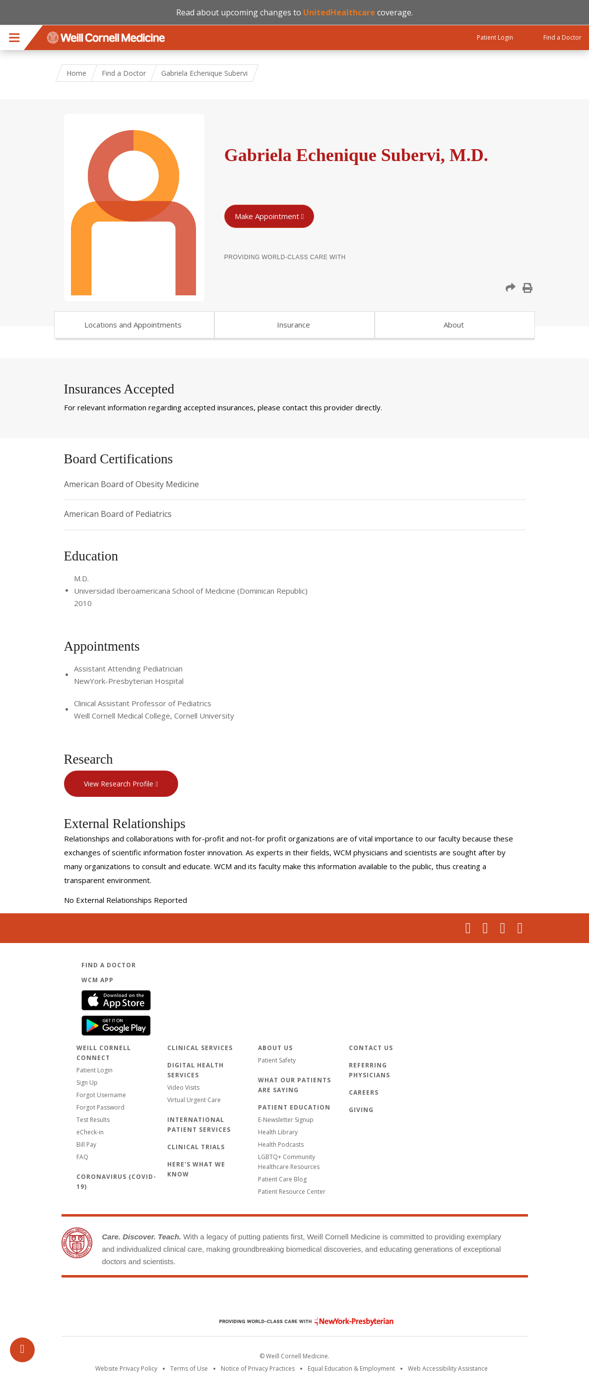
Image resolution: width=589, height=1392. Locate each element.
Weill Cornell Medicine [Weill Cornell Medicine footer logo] (295, 1300)
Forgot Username (101, 1095)
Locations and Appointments (133, 325)
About (454, 325)
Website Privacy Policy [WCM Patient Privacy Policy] (126, 1368)
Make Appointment (267, 216)
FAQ (82, 1157)
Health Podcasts (281, 1144)
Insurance (293, 325)
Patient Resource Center (292, 1191)
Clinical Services (200, 1048)
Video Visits (183, 1087)
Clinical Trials (196, 1147)
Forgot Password (100, 1107)
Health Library (278, 1132)
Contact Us (371, 1048)
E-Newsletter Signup (286, 1119)
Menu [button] (14, 37)
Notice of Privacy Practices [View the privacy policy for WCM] (258, 1368)
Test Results (93, 1119)
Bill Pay (86, 1144)
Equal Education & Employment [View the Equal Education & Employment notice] (351, 1368)
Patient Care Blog (282, 1179)
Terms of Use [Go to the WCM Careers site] (189, 1368)
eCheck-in (90, 1132)
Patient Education (294, 1107)
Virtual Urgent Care (194, 1100)
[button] (511, 288)
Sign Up (87, 1082)
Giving (361, 1110)
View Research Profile (118, 783)
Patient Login (94, 1070)
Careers (364, 1092)
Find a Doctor (124, 73)
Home (76, 73)
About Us (275, 1048)
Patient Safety (277, 1060)
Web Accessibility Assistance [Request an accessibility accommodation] (448, 1368)
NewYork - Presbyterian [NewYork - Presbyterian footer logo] (299, 1321)
